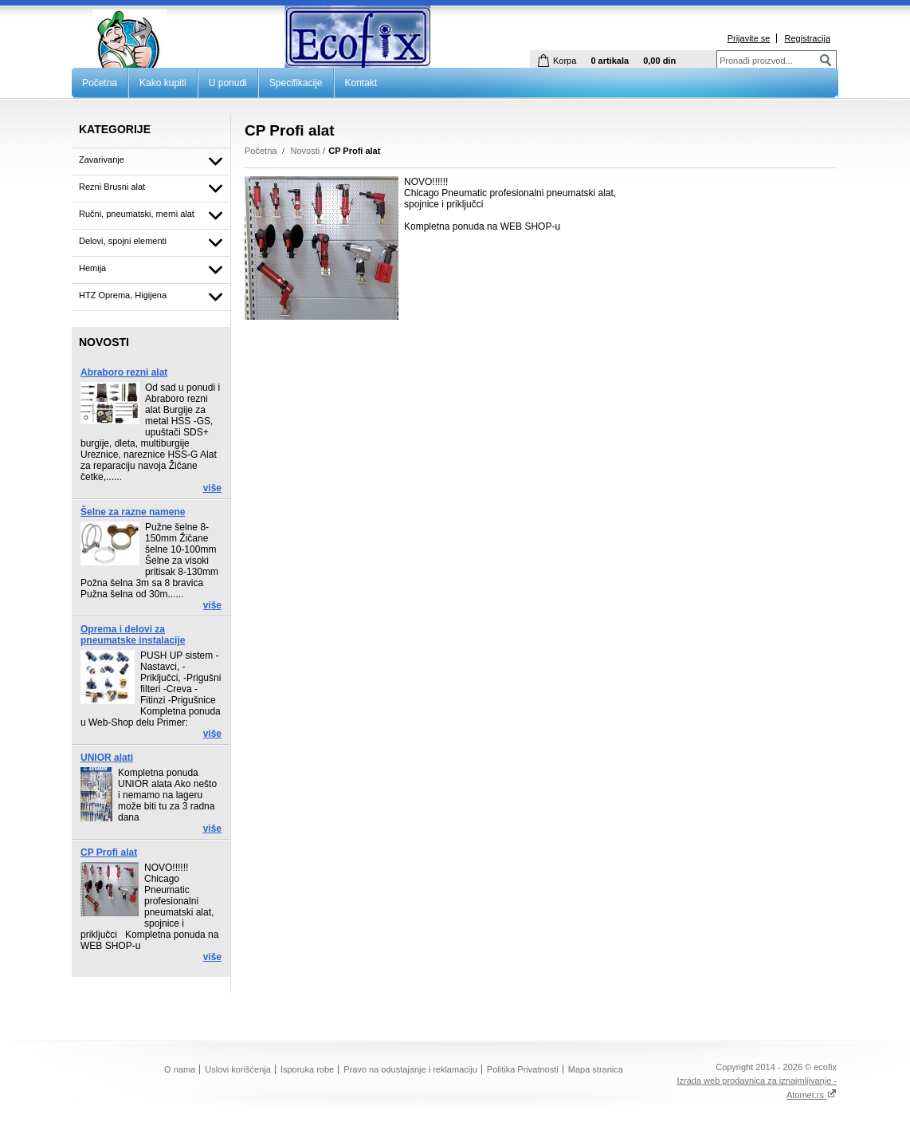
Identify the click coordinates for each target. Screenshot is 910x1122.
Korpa (564, 60)
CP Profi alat (108, 852)
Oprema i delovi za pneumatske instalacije (132, 635)
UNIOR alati (106, 757)
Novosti (305, 151)
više (212, 488)
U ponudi (228, 83)
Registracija (807, 38)
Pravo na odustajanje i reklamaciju (410, 1069)
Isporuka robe (307, 1069)
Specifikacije (296, 83)
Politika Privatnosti (523, 1069)
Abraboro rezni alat (123, 372)
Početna (99, 83)
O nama (179, 1069)
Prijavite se (749, 38)
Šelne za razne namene (132, 512)
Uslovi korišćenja (238, 1069)
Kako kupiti (162, 83)
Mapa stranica (595, 1069)
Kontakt (361, 83)
